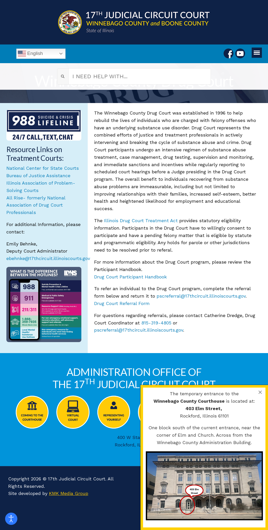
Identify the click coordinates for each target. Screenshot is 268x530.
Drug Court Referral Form (122, 303)
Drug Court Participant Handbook (130, 276)
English (30, 54)
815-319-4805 (156, 322)
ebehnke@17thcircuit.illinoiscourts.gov (48, 258)
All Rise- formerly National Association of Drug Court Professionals (35, 205)
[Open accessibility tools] (11, 519)
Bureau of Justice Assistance (38, 175)
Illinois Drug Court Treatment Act (141, 220)
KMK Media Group (68, 493)
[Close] (260, 392)
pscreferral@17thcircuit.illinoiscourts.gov (201, 296)
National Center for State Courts (42, 168)
